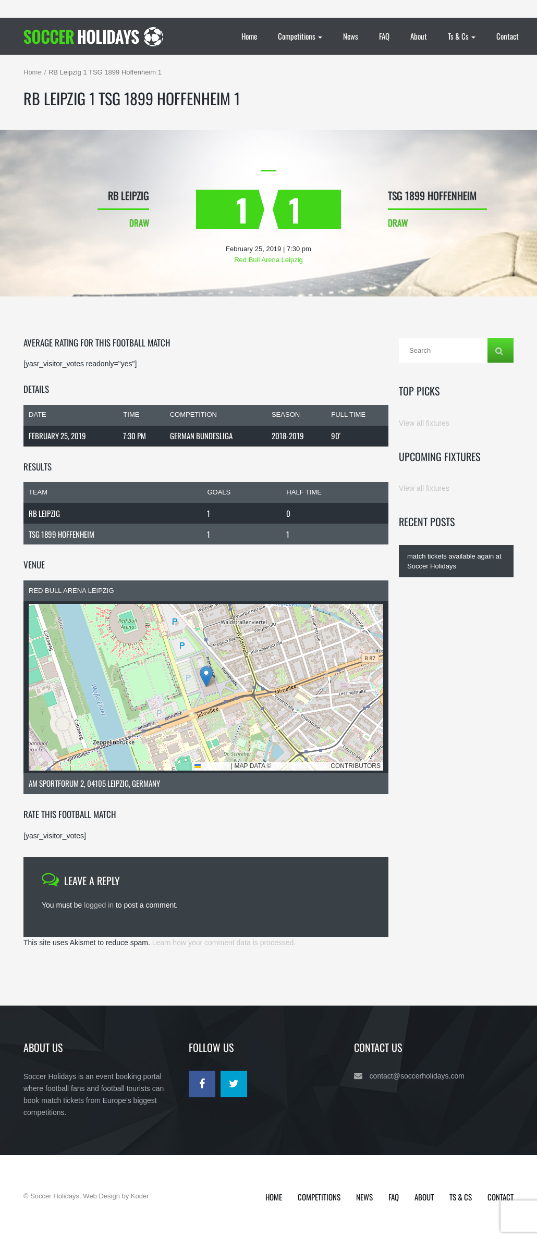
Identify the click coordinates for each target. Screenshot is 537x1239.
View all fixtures (424, 423)
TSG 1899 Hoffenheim (61, 534)
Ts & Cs (461, 36)
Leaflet (211, 766)
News (350, 36)
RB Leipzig (44, 513)
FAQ (384, 36)
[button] (206, 676)
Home (249, 36)
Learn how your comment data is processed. (224, 942)
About (418, 36)
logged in (99, 905)
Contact (507, 36)
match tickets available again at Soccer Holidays (454, 561)
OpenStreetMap (301, 766)
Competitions (300, 36)
